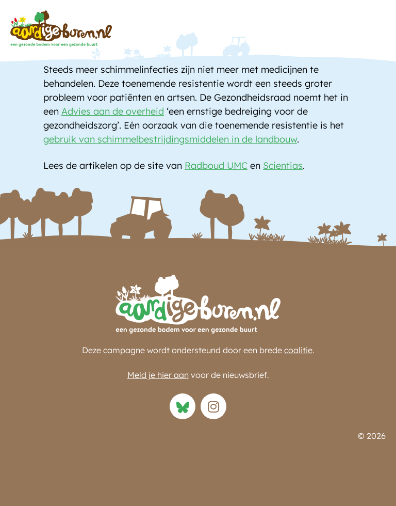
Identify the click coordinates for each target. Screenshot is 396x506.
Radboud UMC (216, 165)
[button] (375, 31)
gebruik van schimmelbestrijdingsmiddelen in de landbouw (170, 139)
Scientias (283, 165)
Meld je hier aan (158, 375)
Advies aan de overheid (112, 111)
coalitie (298, 350)
